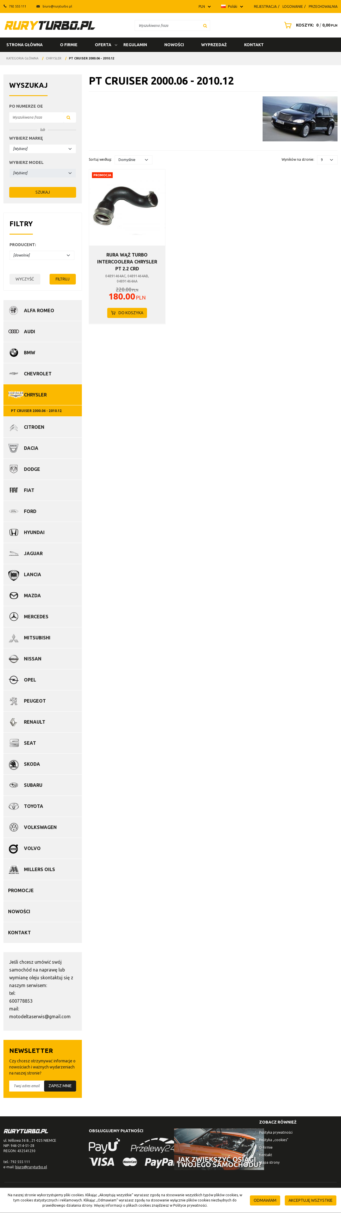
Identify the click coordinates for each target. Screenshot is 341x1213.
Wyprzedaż (214, 44)
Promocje (21, 890)
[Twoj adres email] (42, 1086)
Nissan (33, 658)
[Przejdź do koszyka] (315, 25)
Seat (30, 743)
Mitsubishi (37, 637)
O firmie (69, 44)
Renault (34, 722)
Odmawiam (265, 1200)
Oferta (103, 44)
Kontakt (254, 44)
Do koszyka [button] (127, 312)
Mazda (32, 595)
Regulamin (135, 44)
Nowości (174, 44)
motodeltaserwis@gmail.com (40, 1016)
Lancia (32, 574)
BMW (29, 352)
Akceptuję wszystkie (311, 1200)
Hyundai (34, 532)
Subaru (33, 785)
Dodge (32, 469)
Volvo (32, 848)
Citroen (34, 427)
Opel (30, 679)
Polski (229, 6)
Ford (30, 511)
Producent (23, 245)
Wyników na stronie (298, 159)
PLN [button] (202, 6)
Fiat (29, 490)
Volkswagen (40, 827)
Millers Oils (39, 869)
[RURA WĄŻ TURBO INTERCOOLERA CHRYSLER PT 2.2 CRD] (127, 261)
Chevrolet (38, 373)
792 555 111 (14, 6)
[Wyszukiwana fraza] (167, 25)
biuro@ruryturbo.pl (54, 6)
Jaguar (33, 553)
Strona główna (24, 44)
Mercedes (36, 616)
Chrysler (35, 394)
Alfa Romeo (39, 310)
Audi (29, 331)
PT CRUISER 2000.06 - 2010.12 (36, 411)
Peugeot (35, 700)
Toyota (33, 806)
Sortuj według (100, 159)
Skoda (32, 764)
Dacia (31, 448)
